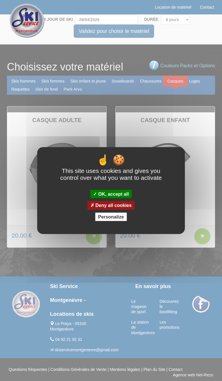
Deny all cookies (111, 205)
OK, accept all (111, 194)
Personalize (111, 216)
